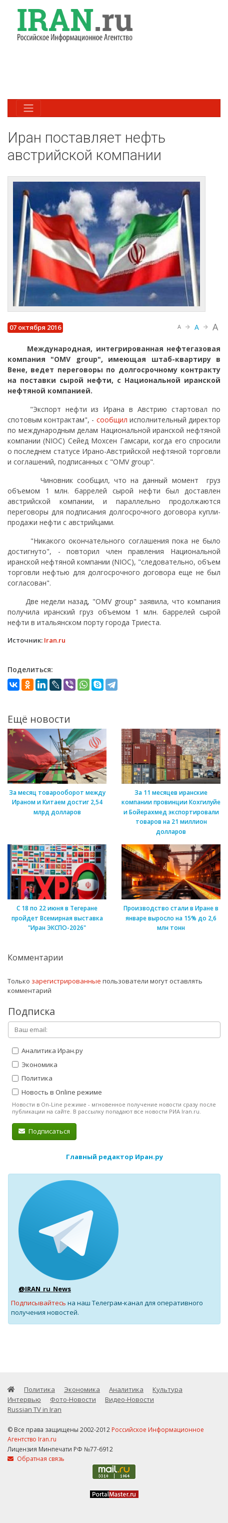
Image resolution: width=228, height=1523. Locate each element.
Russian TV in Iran (35, 1409)
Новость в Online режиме (57, 1092)
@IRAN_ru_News (44, 1288)
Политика (32, 1078)
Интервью (24, 1399)
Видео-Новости (129, 1399)
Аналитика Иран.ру (47, 1050)
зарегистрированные (66, 980)
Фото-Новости (73, 1399)
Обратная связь (36, 1458)
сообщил (112, 419)
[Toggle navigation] (28, 108)
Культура (167, 1389)
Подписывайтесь (38, 1302)
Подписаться (44, 1131)
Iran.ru (55, 640)
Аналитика (126, 1389)
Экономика (35, 1064)
